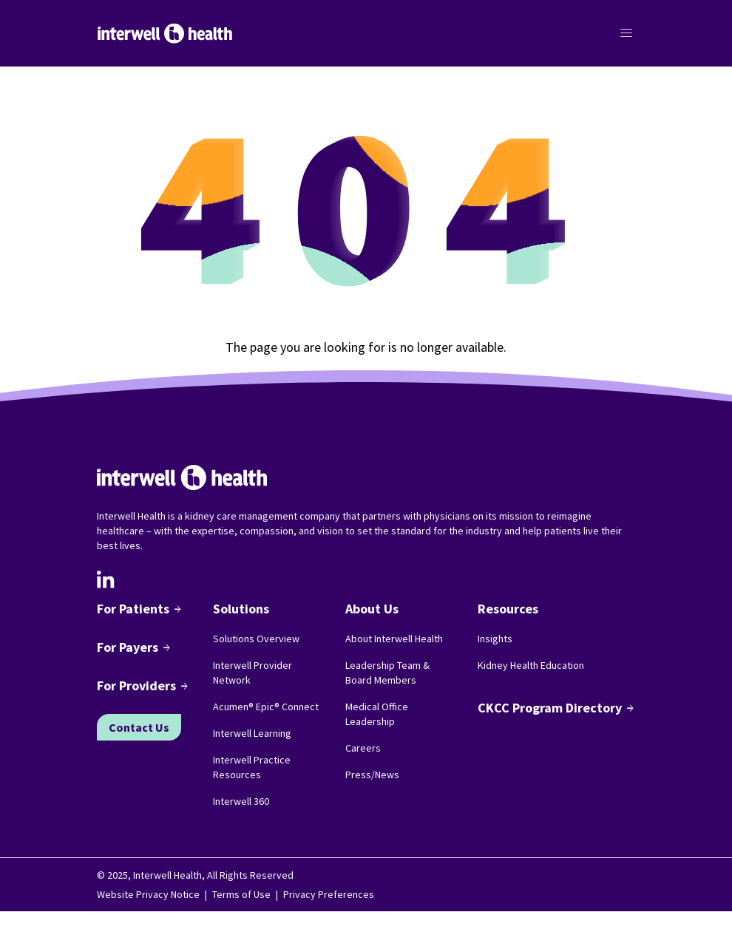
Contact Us (139, 727)
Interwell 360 (241, 801)
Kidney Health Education (531, 665)
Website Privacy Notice (148, 894)
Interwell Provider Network (252, 673)
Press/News (372, 774)
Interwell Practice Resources (252, 767)
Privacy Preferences (328, 894)
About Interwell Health (394, 638)
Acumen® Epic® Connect (266, 706)
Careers (363, 748)
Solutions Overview (256, 638)
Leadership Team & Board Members (387, 673)
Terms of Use (241, 894)
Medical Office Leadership (376, 714)
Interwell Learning (252, 733)
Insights (495, 638)
